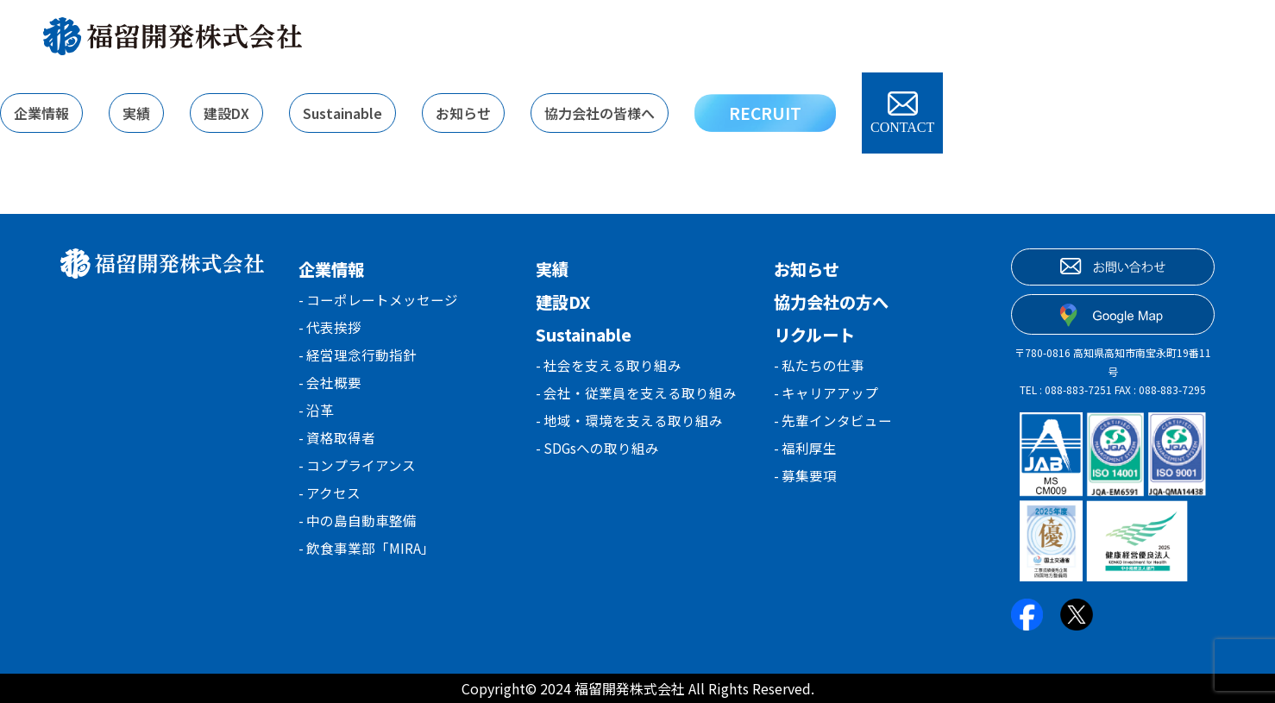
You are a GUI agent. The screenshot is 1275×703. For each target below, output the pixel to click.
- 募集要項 (806, 483)
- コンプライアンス (357, 476)
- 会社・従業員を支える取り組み (637, 395)
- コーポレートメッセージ (378, 300)
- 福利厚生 (806, 453)
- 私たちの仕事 (819, 365)
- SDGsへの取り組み (598, 453)
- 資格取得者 (337, 446)
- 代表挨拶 (330, 329)
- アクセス (329, 505)
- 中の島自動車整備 (358, 534)
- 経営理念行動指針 (358, 358)
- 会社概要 (330, 388)
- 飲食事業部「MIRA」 (367, 564)
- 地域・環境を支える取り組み (630, 424)
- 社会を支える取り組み (609, 365)
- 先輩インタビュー (833, 424)
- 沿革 (316, 417)
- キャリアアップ (826, 395)
